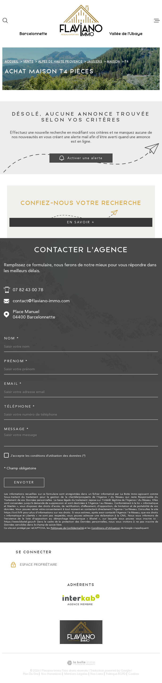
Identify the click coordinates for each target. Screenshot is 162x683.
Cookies (133, 673)
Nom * (11, 338)
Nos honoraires (51, 673)
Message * (16, 429)
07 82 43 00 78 (28, 289)
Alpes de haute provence (60, 61)
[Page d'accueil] (81, 20)
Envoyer (24, 482)
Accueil (11, 61)
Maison (113, 61)
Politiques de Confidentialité (67, 528)
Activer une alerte (81, 158)
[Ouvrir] (5, 20)
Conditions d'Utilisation (105, 528)
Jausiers (94, 61)
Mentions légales (76, 673)
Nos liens (96, 673)
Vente (28, 61)
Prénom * (16, 361)
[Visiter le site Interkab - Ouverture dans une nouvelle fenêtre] (81, 599)
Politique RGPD (116, 673)
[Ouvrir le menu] (157, 20)
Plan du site (30, 673)
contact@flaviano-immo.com (41, 300)
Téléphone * (19, 406)
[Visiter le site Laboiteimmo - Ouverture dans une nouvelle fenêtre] (81, 663)
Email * (13, 383)
